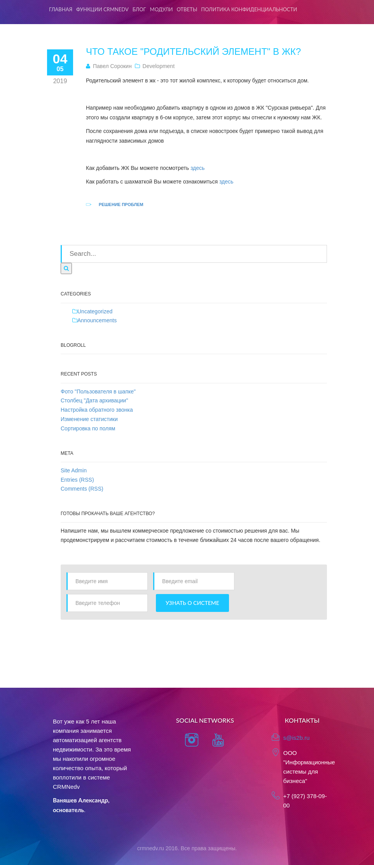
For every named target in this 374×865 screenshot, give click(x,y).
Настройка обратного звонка (97, 410)
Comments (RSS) (82, 489)
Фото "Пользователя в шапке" (98, 391)
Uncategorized (94, 311)
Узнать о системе (192, 602)
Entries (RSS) (77, 480)
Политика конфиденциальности (249, 9)
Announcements (97, 320)
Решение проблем (121, 204)
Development (159, 66)
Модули (161, 9)
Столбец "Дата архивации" (94, 400)
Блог (139, 9)
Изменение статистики (89, 419)
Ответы (187, 9)
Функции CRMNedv (102, 9)
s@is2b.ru (296, 737)
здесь (198, 168)
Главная (60, 9)
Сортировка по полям (88, 428)
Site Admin (74, 470)
